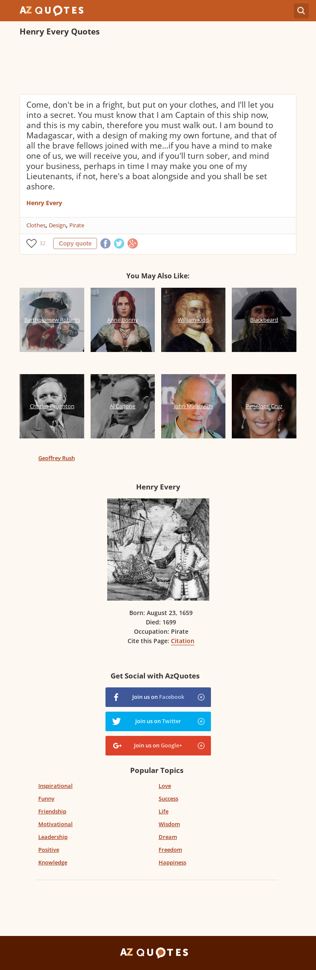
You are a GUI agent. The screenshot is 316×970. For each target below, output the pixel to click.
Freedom (170, 849)
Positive (48, 849)
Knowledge (52, 862)
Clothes (36, 225)
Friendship (52, 811)
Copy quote (75, 243)
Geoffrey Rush (56, 458)
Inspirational (55, 786)
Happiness (172, 862)
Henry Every (44, 203)
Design (57, 225)
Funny (46, 798)
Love (165, 786)
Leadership (53, 837)
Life (163, 811)
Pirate (76, 225)
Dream (168, 837)
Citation (182, 641)
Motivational (55, 824)
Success (168, 798)
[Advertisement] (158, 66)
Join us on (158, 697)
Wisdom (169, 824)
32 (43, 243)
